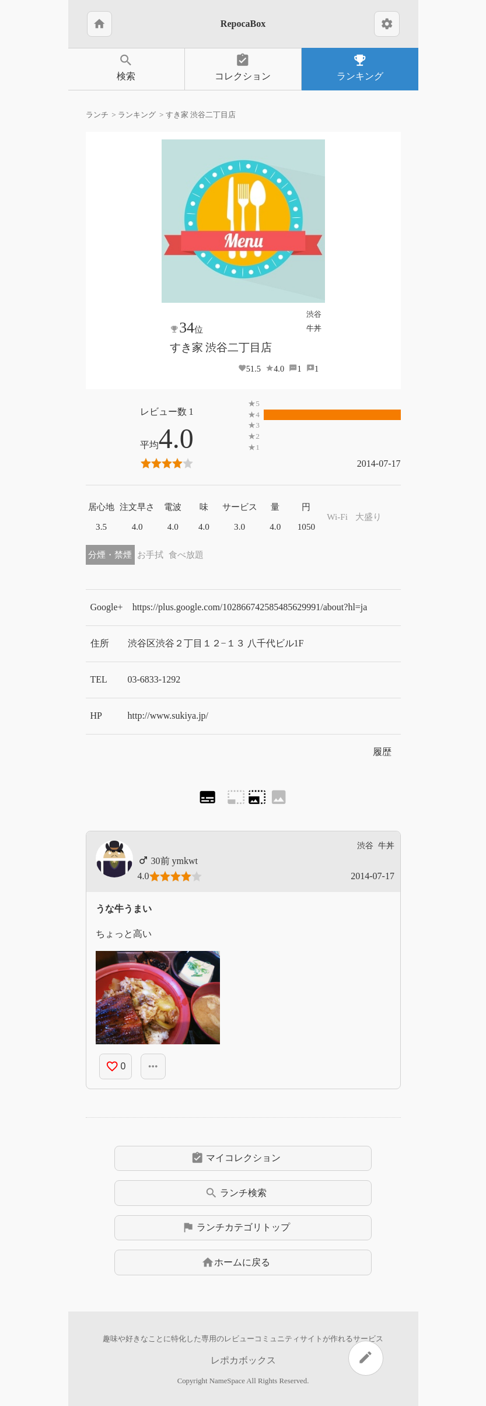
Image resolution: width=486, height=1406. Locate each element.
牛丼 (313, 328)
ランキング (360, 67)
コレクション (243, 67)
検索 (126, 67)
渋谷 (313, 314)
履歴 (382, 752)
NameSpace (227, 1381)
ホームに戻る (235, 1262)
